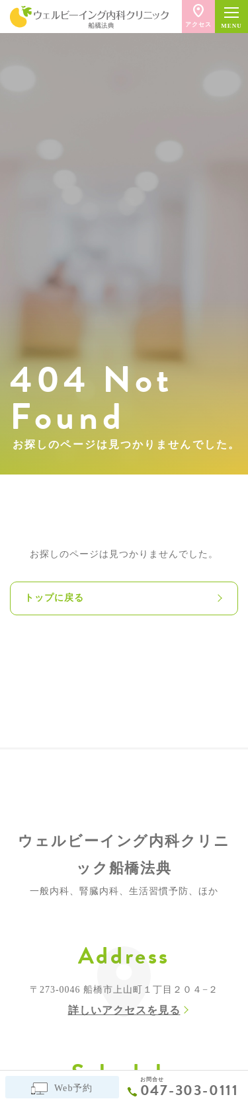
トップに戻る (54, 598)
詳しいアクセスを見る (124, 1010)
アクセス (198, 16)
